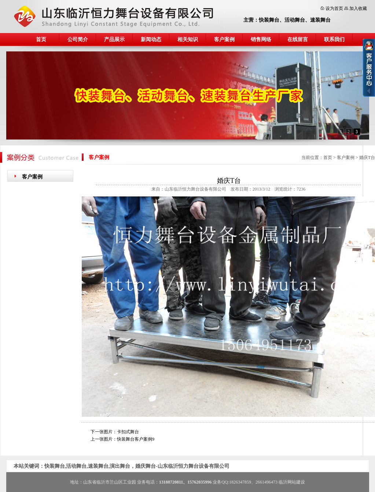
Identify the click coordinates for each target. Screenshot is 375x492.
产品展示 (114, 39)
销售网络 (261, 39)
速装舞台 (320, 20)
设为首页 (334, 8)
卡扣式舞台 (128, 431)
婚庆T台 (367, 157)
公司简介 (77, 39)
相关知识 (187, 39)
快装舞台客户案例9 (135, 439)
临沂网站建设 (292, 482)
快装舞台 (269, 20)
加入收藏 (358, 8)
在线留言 (297, 39)
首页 (41, 39)
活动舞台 (294, 20)
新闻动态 (151, 39)
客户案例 (224, 39)
